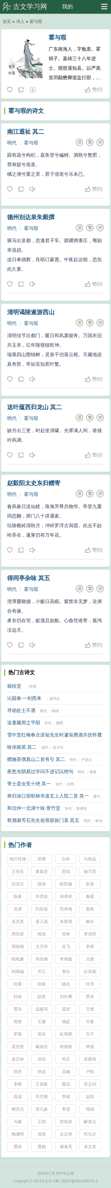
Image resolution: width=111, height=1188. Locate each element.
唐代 (43, 711)
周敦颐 (18, 946)
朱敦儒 (66, 921)
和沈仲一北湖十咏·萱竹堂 (33, 808)
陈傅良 (81, 808)
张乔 (18, 1071)
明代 (12, 142)
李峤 (18, 1084)
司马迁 (90, 1134)
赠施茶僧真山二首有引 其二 (36, 759)
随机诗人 (33, 90)
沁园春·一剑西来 (24, 698)
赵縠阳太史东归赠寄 (33, 483)
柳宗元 (18, 1109)
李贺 (66, 1109)
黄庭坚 (42, 871)
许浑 (90, 984)
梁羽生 (54, 699)
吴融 (66, 1071)
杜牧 (18, 996)
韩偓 (90, 1046)
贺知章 (66, 1121)
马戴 (18, 1121)
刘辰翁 (42, 909)
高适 (18, 1096)
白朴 (66, 859)
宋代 (48, 723)
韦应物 (42, 959)
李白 (66, 971)
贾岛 (18, 1009)
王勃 (42, 1121)
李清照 (90, 934)
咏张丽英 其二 (22, 747)
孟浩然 (18, 1046)
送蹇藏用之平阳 (23, 722)
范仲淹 (66, 909)
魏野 (59, 723)
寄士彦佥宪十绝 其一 (29, 783)
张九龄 (42, 1109)
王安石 (18, 871)
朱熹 (90, 884)
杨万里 (90, 871)
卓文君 (90, 1146)
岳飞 (66, 946)
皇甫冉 (90, 1059)
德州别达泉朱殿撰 (30, 217)
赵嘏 (90, 1096)
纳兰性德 (17, 859)
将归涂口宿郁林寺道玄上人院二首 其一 (48, 795)
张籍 (42, 984)
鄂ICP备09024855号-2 (79, 1181)
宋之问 (90, 1084)
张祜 (42, 1059)
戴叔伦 (42, 1046)
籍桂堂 (14, 686)
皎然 (42, 996)
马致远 (90, 859)
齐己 (42, 971)
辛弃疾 (42, 896)
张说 (42, 1071)
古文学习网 (30, 6)
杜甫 (18, 984)
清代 (44, 747)
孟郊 (66, 1009)
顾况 (66, 1084)
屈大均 (58, 747)
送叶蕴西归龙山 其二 (34, 407)
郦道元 (90, 1121)
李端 (66, 1096)
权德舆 (66, 1046)
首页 (7, 21)
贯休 (90, 996)
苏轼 (66, 871)
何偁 (32, 686)
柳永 (90, 921)
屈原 (42, 1134)
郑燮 (42, 859)
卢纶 (90, 1071)
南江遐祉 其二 (25, 131)
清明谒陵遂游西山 (30, 312)
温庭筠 (42, 1009)
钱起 (66, 1021)
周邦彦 (18, 934)
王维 (90, 1009)
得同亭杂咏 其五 (28, 578)
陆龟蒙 (18, 959)
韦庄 (66, 1059)
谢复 (92, 772)
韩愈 (18, 1021)
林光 (98, 821)
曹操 (18, 1146)
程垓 (42, 934)
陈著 (18, 896)
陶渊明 (18, 1134)
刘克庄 (18, 884)
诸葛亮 (66, 1146)
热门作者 (20, 845)
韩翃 (55, 711)
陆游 (42, 884)
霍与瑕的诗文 (26, 111)
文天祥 (42, 946)
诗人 (20, 21)
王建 (42, 1021)
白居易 (90, 971)
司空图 (42, 1096)
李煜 (90, 946)
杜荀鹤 (66, 1034)
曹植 (42, 1146)
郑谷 (42, 1034)
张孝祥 (66, 896)
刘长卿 (66, 996)
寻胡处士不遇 (21, 710)
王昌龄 (42, 1084)
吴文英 (18, 921)
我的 (67, 7)
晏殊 (90, 909)
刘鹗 (70, 784)
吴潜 (18, 909)
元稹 (90, 959)
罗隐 (18, 1034)
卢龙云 (86, 760)
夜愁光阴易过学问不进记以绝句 (40, 771)
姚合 (66, 984)
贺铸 (66, 934)
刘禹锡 (18, 971)
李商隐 (66, 959)
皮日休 (18, 1059)
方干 (90, 1034)
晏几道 (42, 921)
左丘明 (66, 1134)
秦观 (90, 896)
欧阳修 (66, 884)
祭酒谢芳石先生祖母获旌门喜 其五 (43, 820)
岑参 (90, 1021)
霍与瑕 (36, 21)
